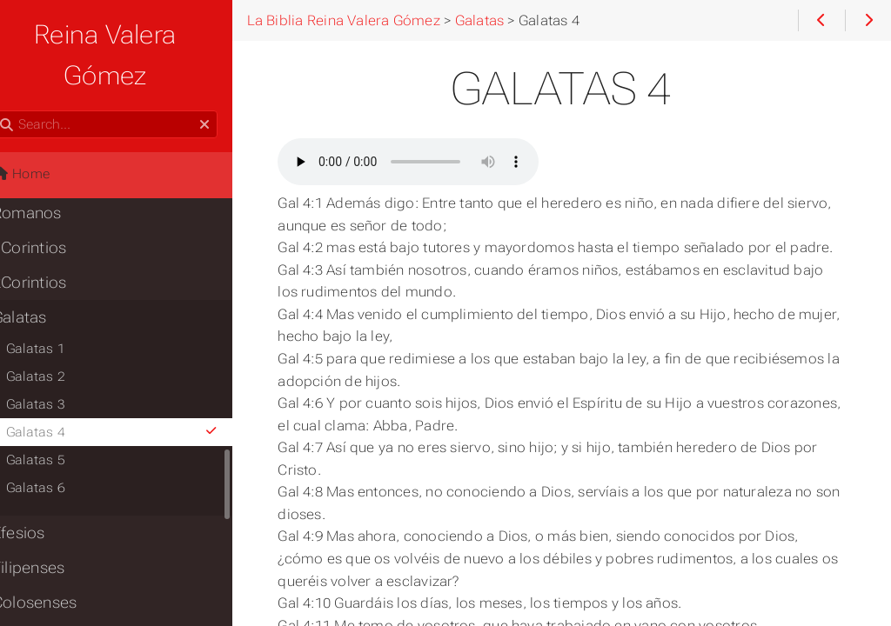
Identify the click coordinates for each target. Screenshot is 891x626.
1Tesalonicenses (74, 596)
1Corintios (51, 207)
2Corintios (51, 241)
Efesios (40, 492)
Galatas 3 (57, 363)
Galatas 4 (137, 391)
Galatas (41, 276)
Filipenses (50, 527)
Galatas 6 (57, 447)
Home (42, 133)
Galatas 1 (57, 308)
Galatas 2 (57, 335)
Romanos (49, 172)
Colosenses (56, 561)
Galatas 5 (57, 419)
